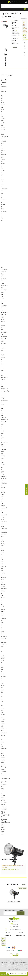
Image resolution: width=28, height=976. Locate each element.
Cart (25, 8)
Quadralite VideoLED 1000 (9, 859)
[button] (24, 43)
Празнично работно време (18, 974)
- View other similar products (24, 36)
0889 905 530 (14, 927)
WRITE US (14, 924)
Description (4, 974)
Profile (26, 2)
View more (15, 47)
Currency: (8, 950)
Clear (23, 884)
